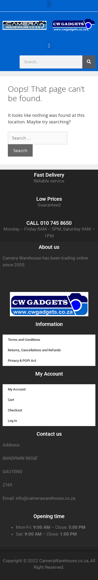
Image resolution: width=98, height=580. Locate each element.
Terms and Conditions (24, 340)
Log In (12, 421)
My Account (17, 389)
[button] (49, 4)
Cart (11, 400)
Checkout (15, 410)
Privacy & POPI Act (22, 361)
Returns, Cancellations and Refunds (34, 350)
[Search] (88, 61)
